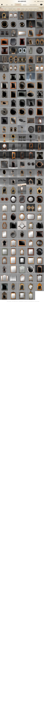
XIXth (25, 10)
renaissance (8, 10)
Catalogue (1, 6)
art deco (31, 10)
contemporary (38, 10)
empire (18, 10)
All (5, 10)
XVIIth (12, 10)
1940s (34, 10)
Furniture (3, 6)
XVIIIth (15, 10)
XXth (28, 10)
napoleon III (22, 10)
